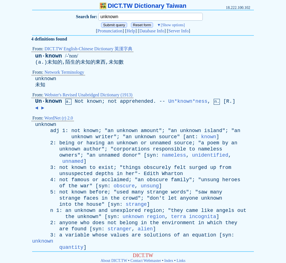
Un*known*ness (187, 101)
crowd (130, 198)
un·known (48, 56)
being (66, 143)
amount (150, 130)
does (98, 223)
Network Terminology (64, 72)
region (153, 210)
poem (213, 143)
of (62, 186)
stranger (120, 229)
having (95, 143)
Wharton (172, 173)
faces (91, 198)
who (84, 223)
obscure (157, 180)
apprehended (136, 101)
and (103, 210)
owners (68, 155)
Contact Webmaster (145, 261)
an (111, 130)
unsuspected (75, 173)
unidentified (210, 155)
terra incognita (193, 216)
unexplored (126, 210)
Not (79, 101)
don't (157, 198)
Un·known (48, 101)
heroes (231, 180)
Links (181, 261)
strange (157, 192)
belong (129, 223)
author (93, 149)
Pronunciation (110, 30)
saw (202, 192)
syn (151, 155)
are (63, 229)
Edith (151, 173)
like (207, 210)
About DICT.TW (114, 261)
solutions (157, 235)
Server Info (178, 30)
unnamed (160, 143)
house (93, 204)
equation (204, 235)
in (119, 173)
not (112, 101)
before (98, 192)
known (94, 101)
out (241, 210)
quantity (71, 247)
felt (180, 167)
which (214, 223)
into (65, 204)
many (138, 192)
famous (80, 180)
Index (168, 261)
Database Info (151, 30)
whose (100, 235)
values (120, 235)
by (225, 143)
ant (190, 137)
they (177, 210)
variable (77, 235)
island (213, 130)
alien (145, 229)
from (225, 167)
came (192, 210)
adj (54, 130)
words (178, 192)
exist (106, 167)
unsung (210, 180)
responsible (169, 149)
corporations (132, 149)
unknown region (144, 216)
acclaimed (114, 180)
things (132, 167)
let (172, 198)
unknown (45, 79)
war (84, 186)
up (213, 167)
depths (105, 173)
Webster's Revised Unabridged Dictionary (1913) (88, 94)
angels (225, 210)
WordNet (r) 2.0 (58, 118)
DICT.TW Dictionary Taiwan (143, 5)
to (192, 149)
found (78, 229)
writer (105, 137)
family (180, 180)
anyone (189, 198)
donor (130, 155)
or (80, 143)
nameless (210, 149)
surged (198, 167)
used (122, 192)
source (168, 137)
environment (178, 223)
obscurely (157, 167)
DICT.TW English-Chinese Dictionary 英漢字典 (88, 48)
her (130, 173)
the (72, 186)
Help (131, 30)
